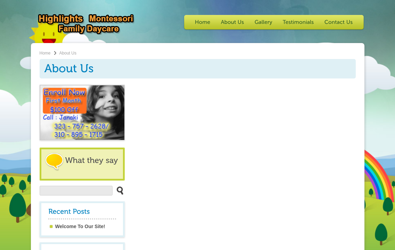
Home (45, 53)
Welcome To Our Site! (80, 226)
